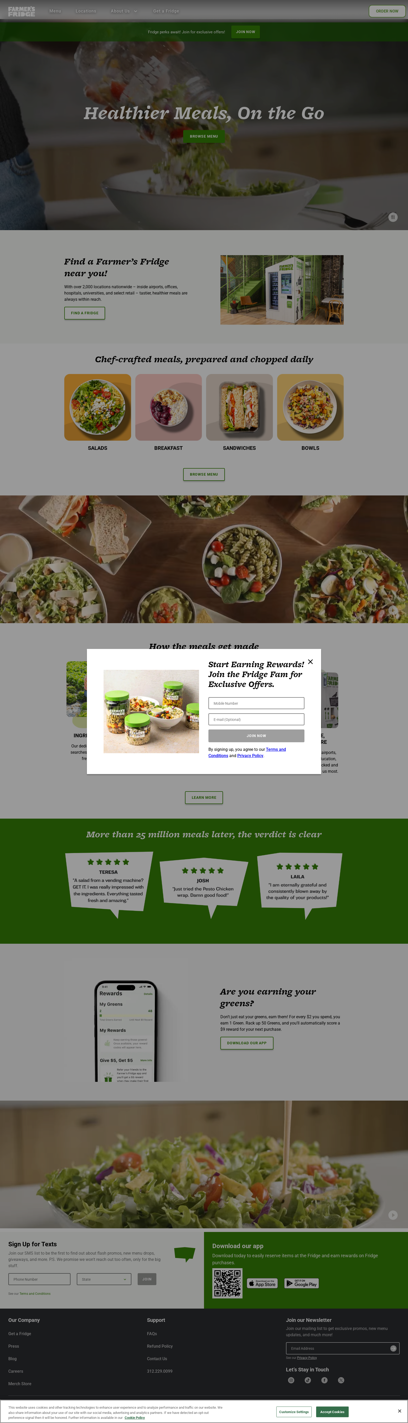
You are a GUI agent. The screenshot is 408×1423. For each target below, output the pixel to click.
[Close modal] (310, 661)
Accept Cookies (332, 1412)
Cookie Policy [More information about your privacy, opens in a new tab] (135, 1418)
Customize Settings (294, 1412)
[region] (204, 1411)
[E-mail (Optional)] (256, 719)
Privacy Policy (250, 755)
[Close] (399, 1411)
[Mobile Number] (256, 703)
